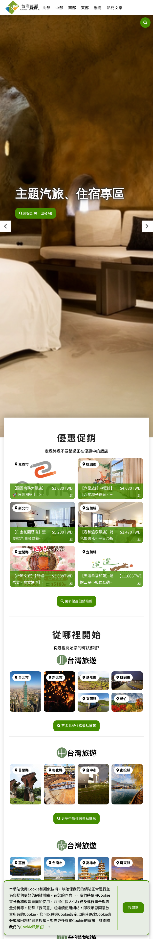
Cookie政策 (32, 926)
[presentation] (5, 226)
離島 (98, 7)
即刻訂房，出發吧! (35, 213)
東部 (85, 7)
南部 (72, 7)
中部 (59, 7)
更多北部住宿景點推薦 (76, 725)
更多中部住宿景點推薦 (76, 818)
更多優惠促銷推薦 (76, 601)
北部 (46, 7)
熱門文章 (115, 7)
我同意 (133, 907)
